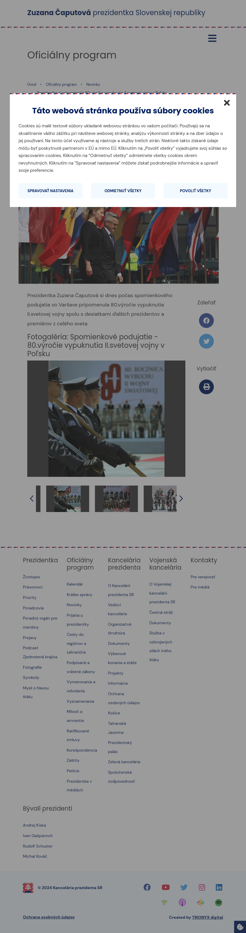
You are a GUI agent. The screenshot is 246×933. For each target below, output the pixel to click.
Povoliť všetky (195, 190)
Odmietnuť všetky (123, 190)
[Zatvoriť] (227, 102)
